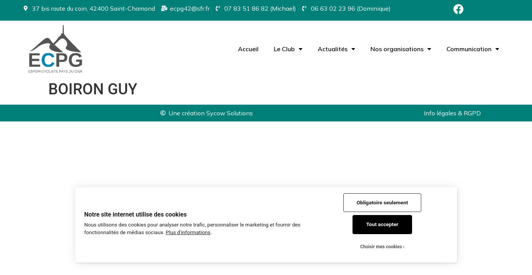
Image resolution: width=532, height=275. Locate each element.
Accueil (248, 49)
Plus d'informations (188, 232)
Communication (472, 49)
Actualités (336, 49)
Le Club (288, 49)
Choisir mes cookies (381, 246)
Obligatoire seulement (382, 202)
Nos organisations (400, 49)
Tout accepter (382, 224)
